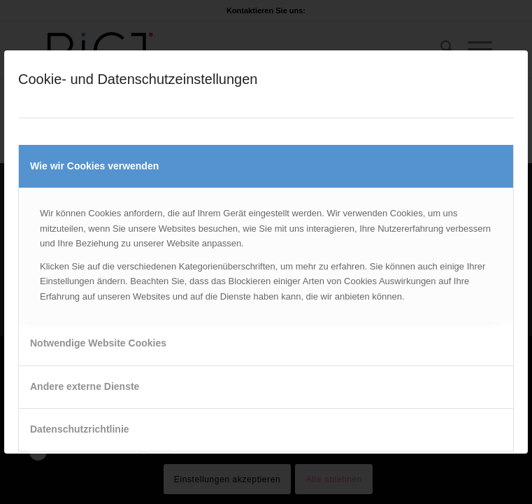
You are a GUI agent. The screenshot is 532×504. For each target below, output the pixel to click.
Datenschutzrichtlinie (79, 429)
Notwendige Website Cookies (98, 343)
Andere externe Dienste (84, 386)
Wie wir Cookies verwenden (94, 166)
